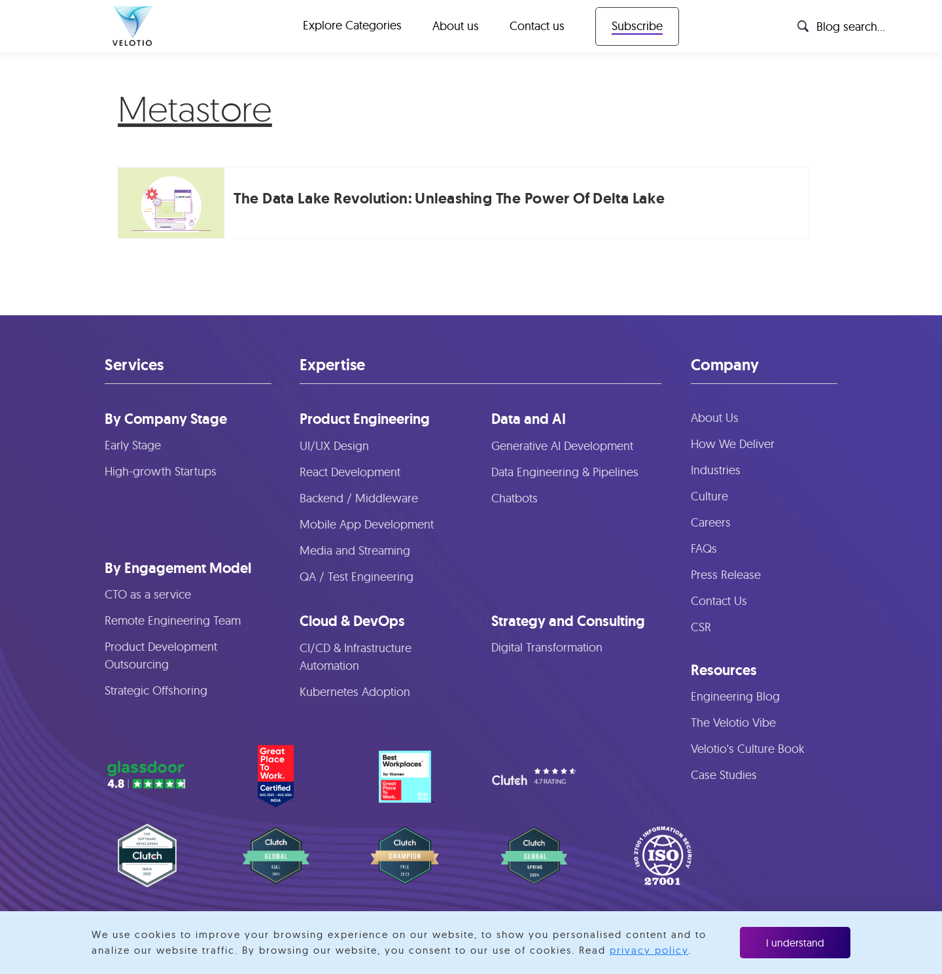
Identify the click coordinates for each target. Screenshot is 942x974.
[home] (132, 26)
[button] (352, 26)
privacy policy (649, 950)
